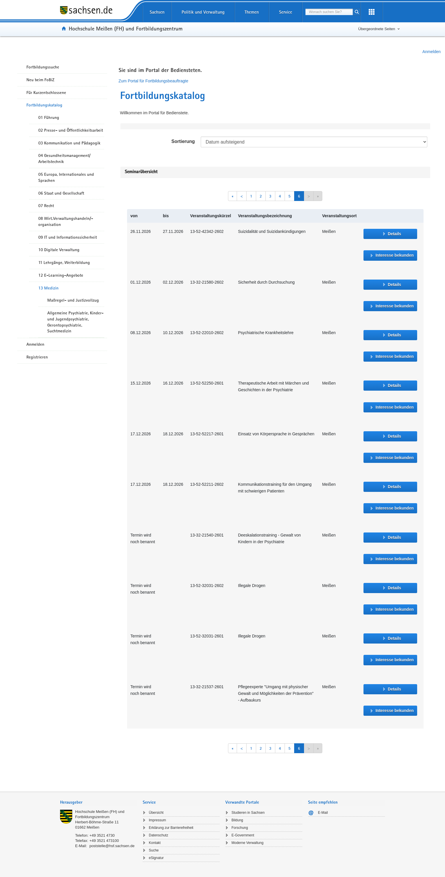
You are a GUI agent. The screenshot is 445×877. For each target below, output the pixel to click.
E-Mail (323, 813)
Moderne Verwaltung (247, 843)
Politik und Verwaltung (203, 12)
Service (285, 12)
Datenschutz (158, 835)
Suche (154, 850)
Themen (252, 12)
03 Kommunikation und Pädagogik (69, 143)
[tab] (98, 803)
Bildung (237, 820)
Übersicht (156, 813)
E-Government (242, 835)
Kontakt (155, 843)
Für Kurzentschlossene (46, 92)
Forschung (239, 828)
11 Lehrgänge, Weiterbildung (64, 262)
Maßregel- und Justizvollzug (73, 300)
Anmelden (431, 51)
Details (394, 233)
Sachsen (157, 12)
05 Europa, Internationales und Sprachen (66, 177)
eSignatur (156, 858)
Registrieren (37, 357)
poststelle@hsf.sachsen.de (112, 846)
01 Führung (48, 117)
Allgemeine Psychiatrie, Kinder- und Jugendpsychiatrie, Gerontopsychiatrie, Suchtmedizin (75, 322)
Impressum (157, 820)
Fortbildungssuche (42, 67)
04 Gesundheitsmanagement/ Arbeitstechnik (64, 158)
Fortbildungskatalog (44, 105)
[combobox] (329, 11)
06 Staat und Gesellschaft (61, 193)
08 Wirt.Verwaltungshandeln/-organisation (65, 221)
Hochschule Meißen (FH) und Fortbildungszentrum (125, 28)
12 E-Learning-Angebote (60, 275)
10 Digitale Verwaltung (58, 249)
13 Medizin (48, 288)
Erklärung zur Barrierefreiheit (171, 828)
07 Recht (46, 205)
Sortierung (183, 141)
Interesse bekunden (394, 255)
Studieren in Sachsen (248, 813)
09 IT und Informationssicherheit (67, 237)
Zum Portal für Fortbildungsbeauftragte (153, 81)
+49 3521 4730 (102, 835)
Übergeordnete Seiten (376, 29)
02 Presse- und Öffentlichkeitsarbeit (70, 130)
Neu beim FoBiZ (40, 79)
